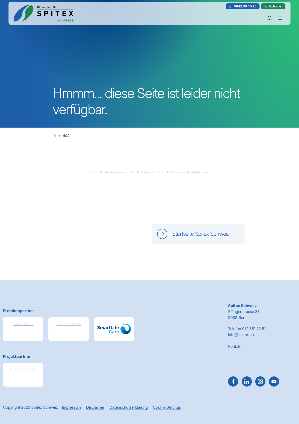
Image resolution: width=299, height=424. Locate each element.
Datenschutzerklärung (128, 407)
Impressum (71, 407)
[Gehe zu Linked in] (247, 381)
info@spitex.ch (241, 334)
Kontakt (235, 346)
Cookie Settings (167, 407)
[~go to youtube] (274, 381)
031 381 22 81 (254, 328)
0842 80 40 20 (243, 6)
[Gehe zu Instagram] (260, 381)
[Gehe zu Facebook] (233, 381)
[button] (286, 397)
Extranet (273, 6)
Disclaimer (95, 407)
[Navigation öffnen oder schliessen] (280, 18)
